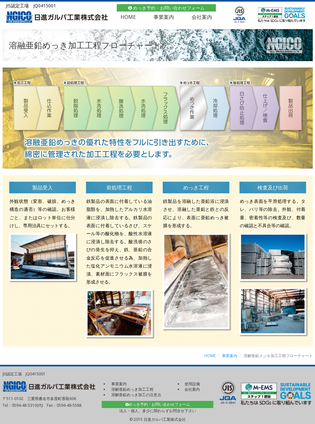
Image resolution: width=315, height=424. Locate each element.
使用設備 (192, 384)
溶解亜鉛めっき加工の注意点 (136, 394)
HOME (128, 16)
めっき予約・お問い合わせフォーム (166, 8)
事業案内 (164, 16)
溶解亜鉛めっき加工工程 (132, 389)
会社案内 (202, 16)
